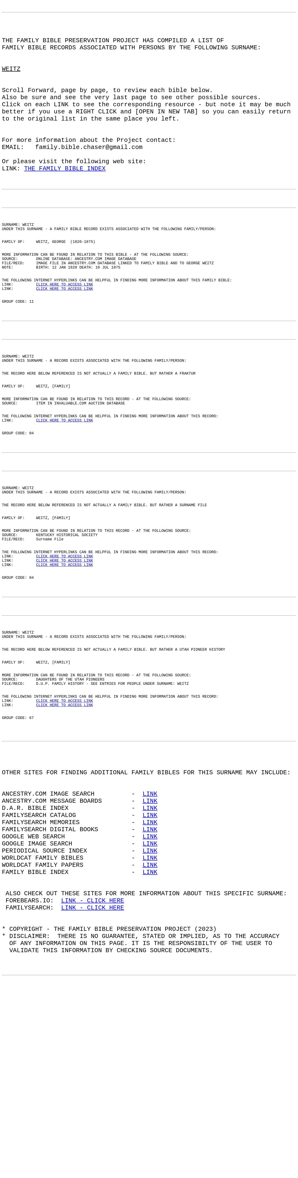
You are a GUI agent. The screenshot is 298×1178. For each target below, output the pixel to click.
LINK (150, 947)
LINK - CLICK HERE (92, 1075)
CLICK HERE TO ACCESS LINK (64, 339)
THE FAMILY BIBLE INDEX (65, 200)
